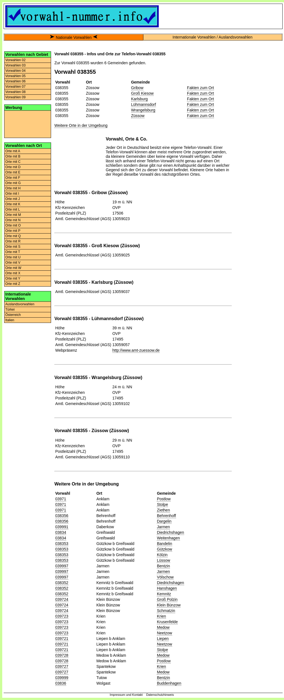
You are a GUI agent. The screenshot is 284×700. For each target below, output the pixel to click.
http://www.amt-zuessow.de (136, 350)
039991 (61, 527)
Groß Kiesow (142, 93)
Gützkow (164, 549)
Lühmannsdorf (143, 104)
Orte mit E (12, 172)
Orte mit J (12, 199)
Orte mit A (12, 151)
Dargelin (164, 521)
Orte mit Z (12, 284)
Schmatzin (166, 610)
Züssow (138, 115)
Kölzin (162, 555)
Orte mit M (13, 215)
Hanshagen (167, 588)
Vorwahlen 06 (15, 81)
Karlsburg (139, 99)
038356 (61, 515)
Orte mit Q (13, 236)
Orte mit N (13, 220)
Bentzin (163, 566)
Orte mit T (12, 252)
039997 (61, 566)
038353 (61, 543)
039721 (61, 638)
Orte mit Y (12, 278)
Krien (161, 616)
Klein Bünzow (168, 605)
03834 (60, 532)
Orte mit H (13, 188)
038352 (61, 582)
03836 (60, 683)
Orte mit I (12, 194)
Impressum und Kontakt (126, 694)
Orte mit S (12, 247)
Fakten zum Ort (200, 87)
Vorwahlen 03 (15, 65)
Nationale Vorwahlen (74, 37)
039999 (61, 677)
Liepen (163, 638)
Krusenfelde (167, 622)
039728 (61, 655)
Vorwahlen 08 (15, 92)
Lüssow (163, 560)
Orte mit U (13, 257)
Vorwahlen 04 (15, 71)
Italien (9, 320)
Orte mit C (13, 162)
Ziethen (163, 510)
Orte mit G (13, 183)
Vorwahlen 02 (15, 60)
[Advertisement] (27, 123)
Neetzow (164, 633)
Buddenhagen (169, 683)
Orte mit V (12, 263)
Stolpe (162, 504)
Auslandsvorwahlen (19, 304)
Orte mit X (12, 273)
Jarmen (163, 527)
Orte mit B (12, 156)
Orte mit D (13, 167)
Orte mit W (13, 268)
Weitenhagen (168, 538)
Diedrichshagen (170, 532)
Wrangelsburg (143, 110)
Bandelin (164, 543)
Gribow (137, 87)
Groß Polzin (167, 599)
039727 (61, 666)
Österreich (13, 315)
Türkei (10, 309)
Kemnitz (164, 594)
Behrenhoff (166, 515)
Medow (163, 627)
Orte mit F (12, 178)
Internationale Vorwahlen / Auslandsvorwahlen (212, 37)
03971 (60, 499)
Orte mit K (12, 204)
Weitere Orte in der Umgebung (80, 125)
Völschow (165, 577)
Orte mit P (12, 231)
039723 (61, 616)
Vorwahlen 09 (15, 97)
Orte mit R (13, 241)
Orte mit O (13, 225)
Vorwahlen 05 (15, 76)
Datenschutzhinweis (160, 694)
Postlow (163, 499)
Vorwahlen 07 (15, 87)
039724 (61, 599)
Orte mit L (12, 209)
